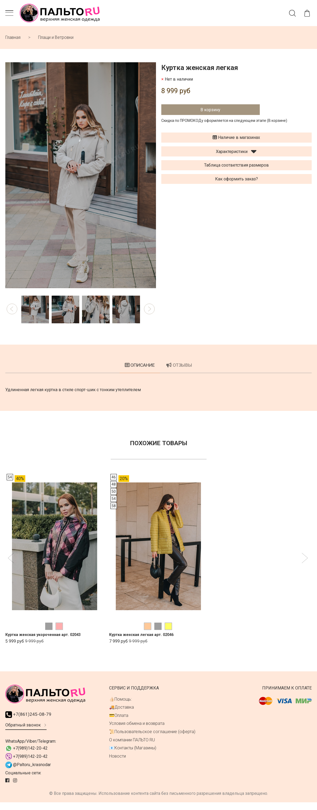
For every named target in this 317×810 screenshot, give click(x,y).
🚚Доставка (121, 714)
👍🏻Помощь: (120, 706)
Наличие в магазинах (236, 140)
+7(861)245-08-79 (30, 721)
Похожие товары (158, 450)
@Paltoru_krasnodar (28, 772)
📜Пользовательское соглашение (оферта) (152, 738)
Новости (117, 763)
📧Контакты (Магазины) (132, 754)
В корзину (210, 112)
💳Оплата (118, 722)
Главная (12, 40)
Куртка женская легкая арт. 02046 (145, 641)
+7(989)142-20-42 (26, 756)
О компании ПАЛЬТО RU (132, 746)
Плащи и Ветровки (55, 40)
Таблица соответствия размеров (236, 168)
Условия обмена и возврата (136, 730)
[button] (12, 312)
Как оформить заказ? (236, 181)
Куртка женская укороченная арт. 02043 (47, 641)
